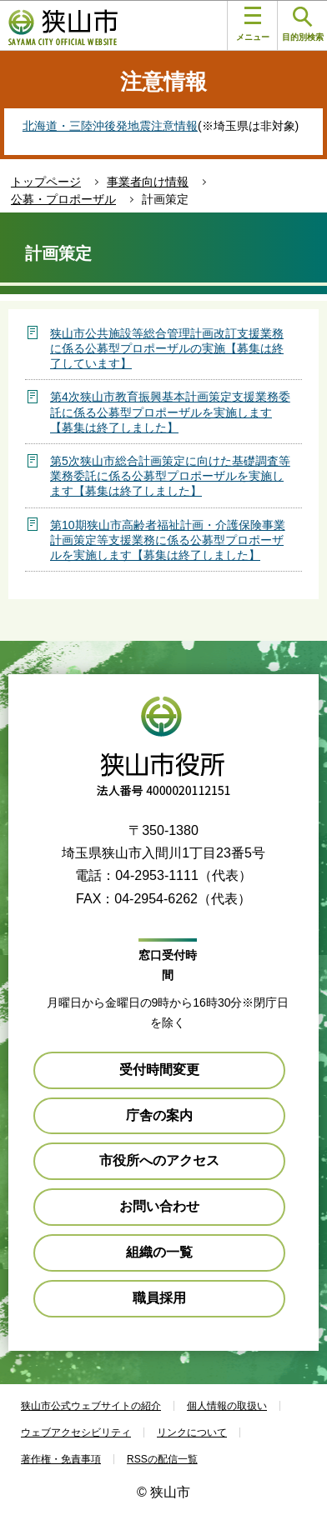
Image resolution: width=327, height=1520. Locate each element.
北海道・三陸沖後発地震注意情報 (110, 125)
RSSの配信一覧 (162, 1459)
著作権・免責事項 (61, 1459)
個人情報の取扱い (227, 1406)
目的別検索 (303, 24)
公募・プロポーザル (63, 199)
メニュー (252, 24)
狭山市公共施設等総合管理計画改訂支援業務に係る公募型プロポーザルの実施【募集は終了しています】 (167, 348)
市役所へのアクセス (159, 1160)
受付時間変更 (159, 1069)
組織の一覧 (159, 1252)
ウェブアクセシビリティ (76, 1433)
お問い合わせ (159, 1206)
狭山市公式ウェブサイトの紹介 (91, 1406)
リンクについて (192, 1433)
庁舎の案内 (159, 1115)
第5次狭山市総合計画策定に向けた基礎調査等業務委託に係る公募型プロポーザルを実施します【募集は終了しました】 (170, 476)
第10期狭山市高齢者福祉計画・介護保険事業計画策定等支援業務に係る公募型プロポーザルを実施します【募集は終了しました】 (167, 540)
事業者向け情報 (148, 181)
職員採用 (159, 1298)
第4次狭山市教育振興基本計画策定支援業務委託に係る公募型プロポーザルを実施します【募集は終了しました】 (170, 411)
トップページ (46, 181)
